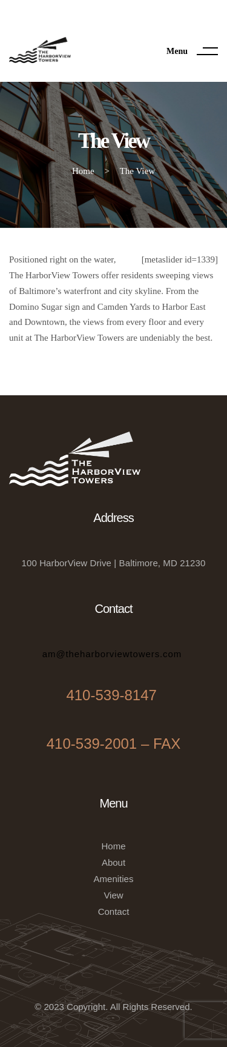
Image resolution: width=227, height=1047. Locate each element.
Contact (114, 911)
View (113, 895)
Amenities (114, 879)
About (113, 862)
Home (113, 846)
